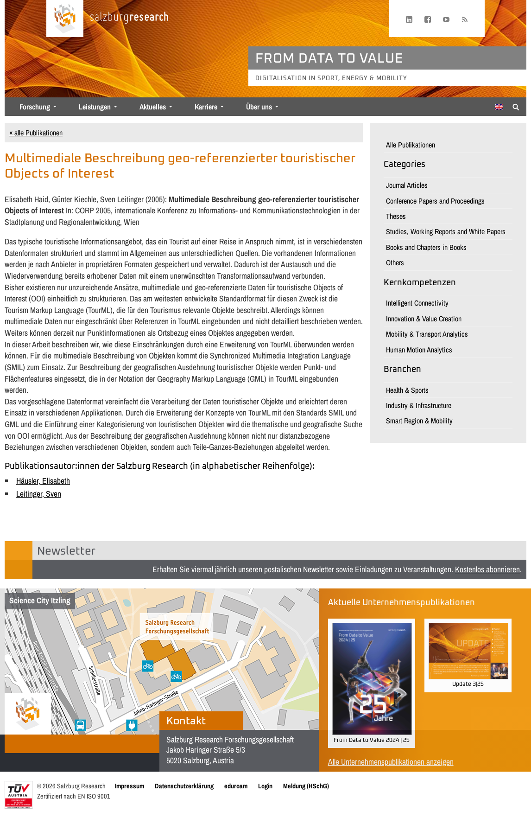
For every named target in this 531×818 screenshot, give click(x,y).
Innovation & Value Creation (423, 318)
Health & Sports (407, 390)
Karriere (206, 107)
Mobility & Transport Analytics (427, 334)
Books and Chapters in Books (426, 247)
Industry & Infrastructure (418, 405)
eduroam (235, 785)
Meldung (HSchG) (306, 785)
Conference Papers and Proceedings (435, 201)
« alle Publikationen (36, 133)
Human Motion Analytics (419, 350)
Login (265, 785)
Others (395, 262)
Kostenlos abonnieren (487, 569)
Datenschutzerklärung (184, 785)
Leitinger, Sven (38, 493)
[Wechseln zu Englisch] (499, 107)
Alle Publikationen (410, 145)
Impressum (129, 785)
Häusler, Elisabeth (43, 480)
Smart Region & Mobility (419, 420)
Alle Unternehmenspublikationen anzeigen (391, 761)
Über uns (259, 107)
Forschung (34, 107)
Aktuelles (152, 107)
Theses (396, 216)
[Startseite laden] (64, 18)
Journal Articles (407, 185)
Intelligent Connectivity (417, 303)
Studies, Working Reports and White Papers (446, 231)
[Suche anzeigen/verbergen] (516, 106)
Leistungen (95, 107)
